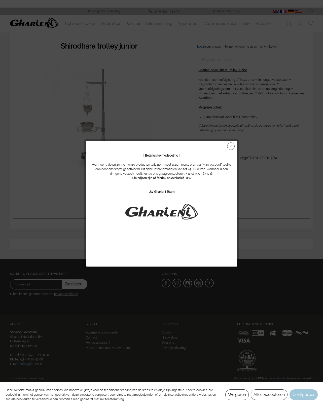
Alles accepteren (269, 394)
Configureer (304, 394)
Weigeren (237, 394)
